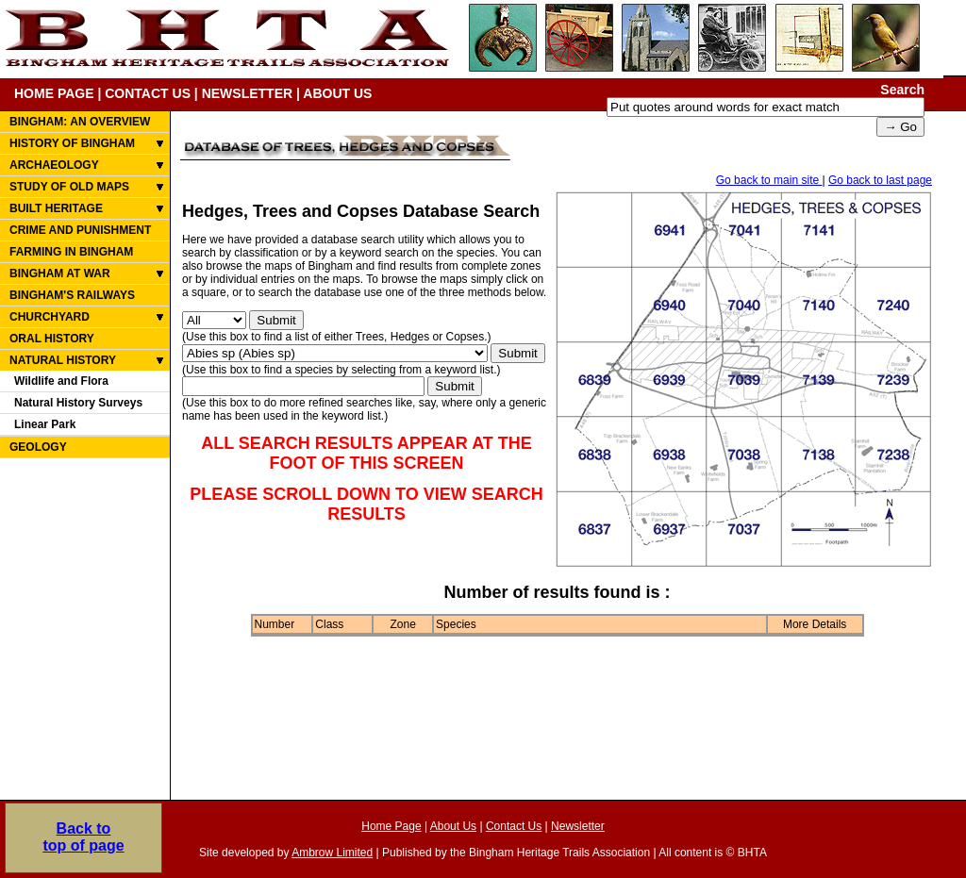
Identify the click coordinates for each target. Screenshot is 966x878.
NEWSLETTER (247, 93)
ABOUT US (337, 93)
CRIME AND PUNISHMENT (80, 230)
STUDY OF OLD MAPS (69, 186)
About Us (453, 826)
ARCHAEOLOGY (54, 165)
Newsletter (578, 826)
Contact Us (513, 826)
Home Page (391, 826)
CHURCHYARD (49, 316)
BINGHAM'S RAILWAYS (72, 295)
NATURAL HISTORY (62, 360)
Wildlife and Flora (61, 381)
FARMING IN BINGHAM (71, 251)
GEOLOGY (38, 447)
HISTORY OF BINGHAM (72, 143)
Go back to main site (769, 180)
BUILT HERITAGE (56, 208)
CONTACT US (148, 93)
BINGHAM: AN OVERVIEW (79, 121)
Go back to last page (880, 180)
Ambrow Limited (332, 852)
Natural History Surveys (78, 402)
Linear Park (44, 424)
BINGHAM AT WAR (59, 273)
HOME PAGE (54, 93)
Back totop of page (83, 836)
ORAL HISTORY (51, 338)
